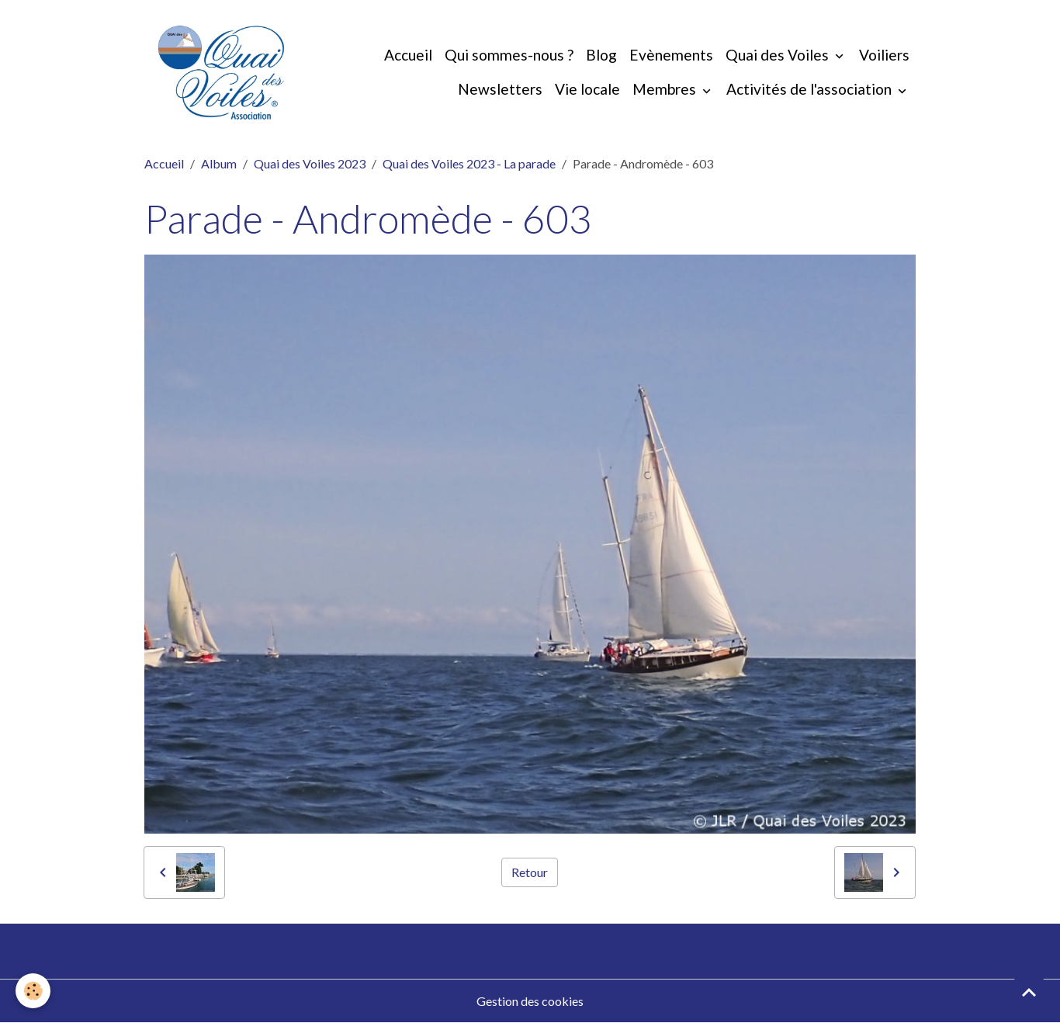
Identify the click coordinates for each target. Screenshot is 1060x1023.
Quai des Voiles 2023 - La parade (469, 163)
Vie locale (587, 89)
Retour (529, 872)
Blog (601, 55)
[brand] (221, 72)
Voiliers (884, 55)
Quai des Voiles (779, 55)
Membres (665, 89)
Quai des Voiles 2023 (309, 163)
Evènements (671, 55)
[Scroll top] (1029, 992)
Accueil (408, 55)
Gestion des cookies (530, 1001)
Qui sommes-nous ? (509, 55)
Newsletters (500, 89)
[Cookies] (33, 990)
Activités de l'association (810, 89)
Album (219, 163)
